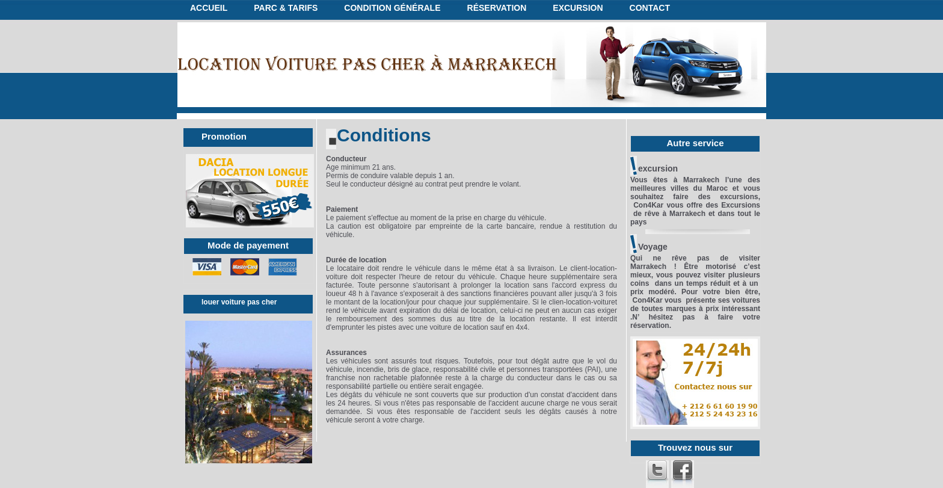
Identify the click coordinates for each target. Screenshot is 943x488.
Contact (650, 8)
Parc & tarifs (286, 8)
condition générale (392, 8)
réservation (497, 8)
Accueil (208, 8)
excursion (578, 8)
